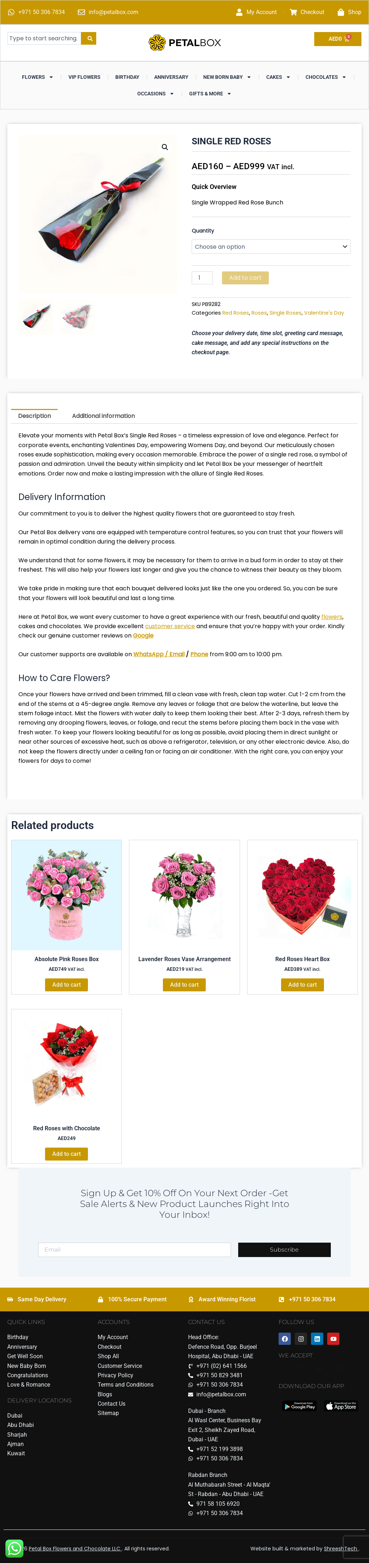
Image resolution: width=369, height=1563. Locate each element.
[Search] (88, 38)
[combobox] (44, 38)
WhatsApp (148, 654)
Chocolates (326, 77)
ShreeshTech (341, 1548)
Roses (259, 312)
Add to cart (245, 278)
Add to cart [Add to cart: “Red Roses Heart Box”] (302, 984)
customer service (170, 626)
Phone (199, 654)
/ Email (174, 654)
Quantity (203, 230)
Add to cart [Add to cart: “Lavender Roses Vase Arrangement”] (184, 984)
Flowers (38, 77)
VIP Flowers (84, 77)
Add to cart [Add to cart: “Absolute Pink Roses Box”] (66, 984)
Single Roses (286, 312)
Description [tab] (34, 416)
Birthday (127, 77)
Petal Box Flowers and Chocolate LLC (75, 1548)
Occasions (155, 93)
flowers (331, 617)
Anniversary (171, 77)
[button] (165, 147)
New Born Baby (227, 77)
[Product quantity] (202, 278)
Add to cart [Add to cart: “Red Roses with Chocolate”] (66, 1153)
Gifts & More (210, 93)
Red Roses (235, 312)
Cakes (278, 77)
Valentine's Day (324, 312)
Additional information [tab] (103, 416)
